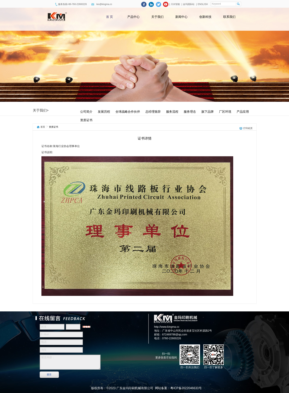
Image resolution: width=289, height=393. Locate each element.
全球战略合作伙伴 (127, 111)
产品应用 (243, 111)
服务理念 (190, 111)
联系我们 (229, 16)
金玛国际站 (188, 4)
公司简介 (86, 111)
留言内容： (70, 362)
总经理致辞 (153, 111)
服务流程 (172, 111)
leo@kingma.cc (104, 4)
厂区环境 (225, 111)
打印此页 (248, 128)
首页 (42, 127)
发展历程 (104, 111)
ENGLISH (203, 4)
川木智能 (175, 4)
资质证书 (86, 120)
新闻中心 (181, 16)
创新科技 (205, 16)
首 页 (109, 16)
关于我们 (157, 16)
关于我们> (41, 110)
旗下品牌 (207, 111)
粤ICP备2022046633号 (186, 388)
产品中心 (133, 16)
